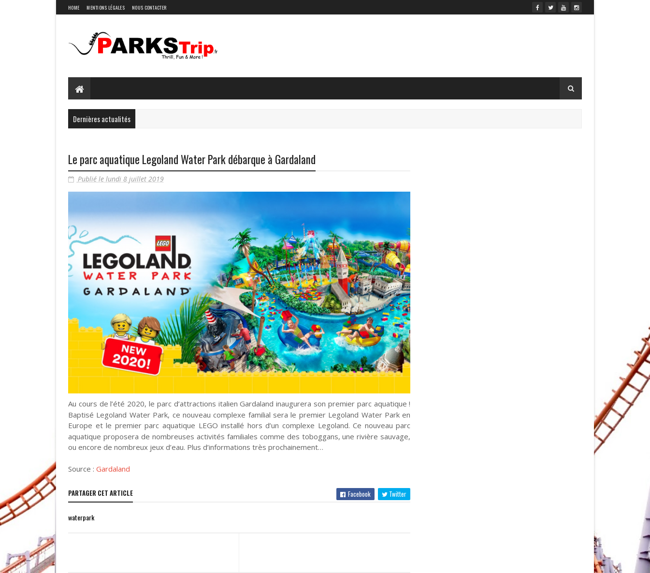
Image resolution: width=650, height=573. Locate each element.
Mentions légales (106, 7)
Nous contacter (149, 7)
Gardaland (113, 469)
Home (73, 7)
